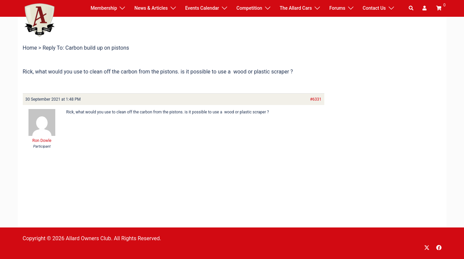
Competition (249, 8)
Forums (337, 8)
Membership (104, 8)
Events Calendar (202, 8)
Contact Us (374, 8)
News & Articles (151, 8)
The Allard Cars (296, 8)
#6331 (315, 99)
